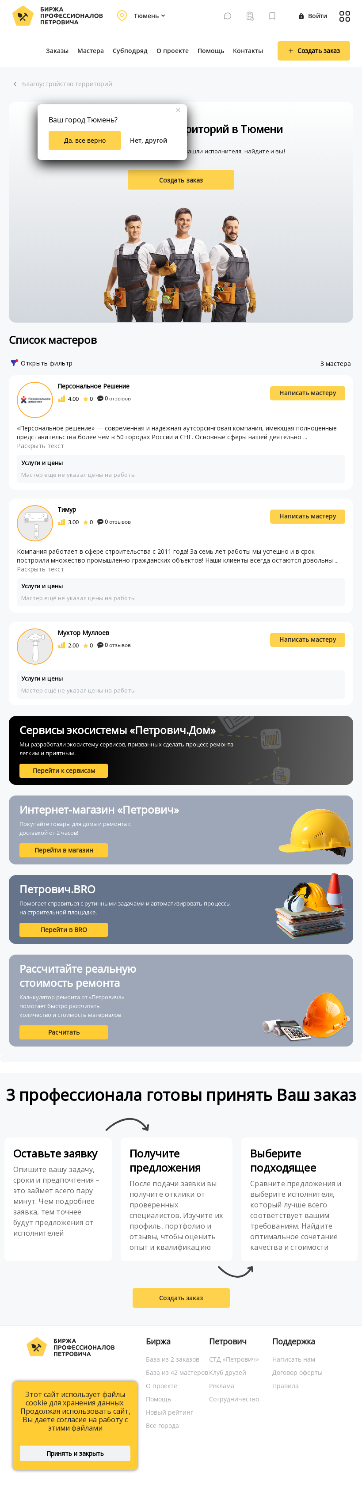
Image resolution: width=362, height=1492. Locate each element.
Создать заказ (181, 180)
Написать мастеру (307, 392)
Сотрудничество (234, 1399)
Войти (313, 15)
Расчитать (64, 1032)
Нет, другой (148, 140)
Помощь (211, 50)
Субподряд (130, 50)
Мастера (90, 50)
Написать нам (293, 1359)
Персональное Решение (93, 386)
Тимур (66, 509)
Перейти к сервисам (64, 770)
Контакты (248, 50)
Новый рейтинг (169, 1412)
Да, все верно (85, 140)
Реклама (221, 1386)
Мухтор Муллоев (83, 632)
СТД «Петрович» (234, 1359)
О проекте (172, 50)
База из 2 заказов (172, 1359)
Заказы (57, 50)
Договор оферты (297, 1372)
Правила (285, 1386)
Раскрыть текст (40, 446)
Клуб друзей (227, 1372)
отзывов (114, 398)
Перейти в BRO (64, 929)
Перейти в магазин (63, 850)
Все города (162, 1425)
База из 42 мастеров (177, 1372)
